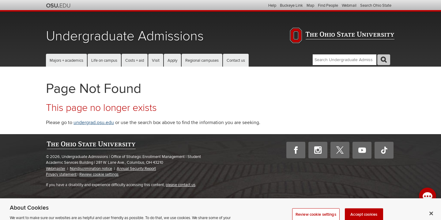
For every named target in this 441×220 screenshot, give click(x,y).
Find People (328, 5)
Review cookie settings (99, 174)
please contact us (180, 184)
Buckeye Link (291, 5)
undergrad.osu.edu (94, 122)
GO (383, 59)
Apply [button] (172, 60)
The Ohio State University (58, 5)
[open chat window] (427, 196)
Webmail (349, 5)
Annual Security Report (136, 168)
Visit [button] (156, 60)
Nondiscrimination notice (91, 168)
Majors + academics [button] (66, 60)
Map (310, 5)
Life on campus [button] (104, 60)
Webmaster (55, 168)
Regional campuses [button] (202, 60)
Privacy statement (61, 174)
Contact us (236, 60)
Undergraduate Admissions (125, 36)
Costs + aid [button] (134, 60)
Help (272, 5)
